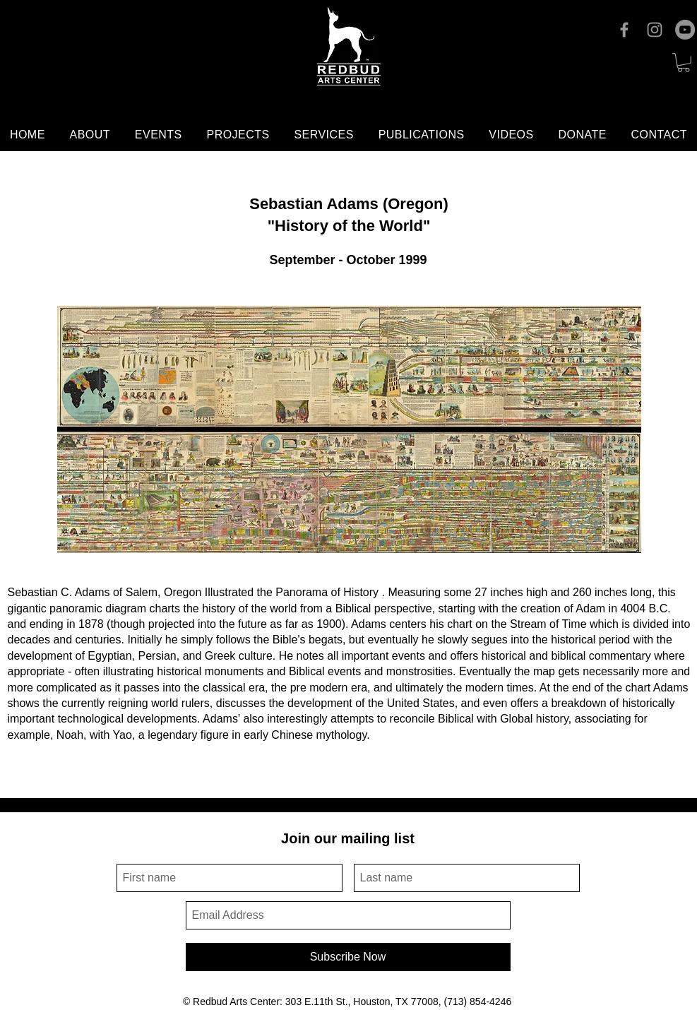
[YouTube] (685, 30)
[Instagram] (655, 30)
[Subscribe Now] (348, 957)
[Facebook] (624, 30)
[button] (683, 62)
